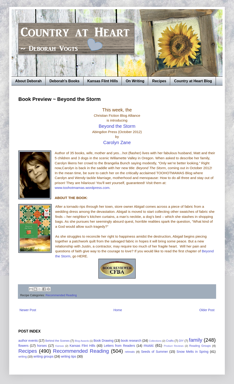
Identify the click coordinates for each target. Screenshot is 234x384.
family (195, 340)
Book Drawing (104, 340)
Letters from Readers (119, 345)
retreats (130, 351)
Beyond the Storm (117, 126)
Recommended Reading (61, 295)
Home (117, 310)
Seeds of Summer (154, 351)
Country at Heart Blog (193, 81)
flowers (23, 345)
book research (131, 340)
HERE (82, 256)
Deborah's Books (65, 81)
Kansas (59, 345)
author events (28, 340)
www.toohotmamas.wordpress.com (82, 188)
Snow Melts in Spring (193, 351)
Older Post (206, 310)
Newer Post (28, 310)
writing (22, 356)
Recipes (159, 81)
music (149, 345)
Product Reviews (174, 345)
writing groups (43, 356)
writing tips (68, 356)
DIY (181, 340)
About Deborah (28, 81)
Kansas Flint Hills (102, 81)
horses (42, 345)
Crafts (170, 340)
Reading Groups (200, 345)
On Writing (135, 81)
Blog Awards (82, 340)
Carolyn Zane (117, 142)
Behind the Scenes (57, 340)
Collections (155, 340)
